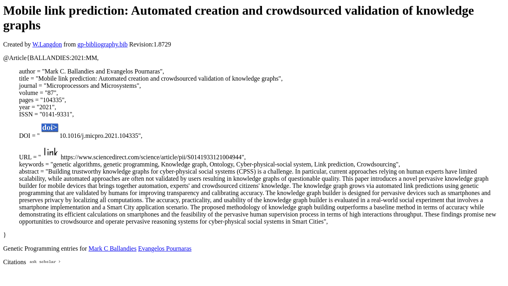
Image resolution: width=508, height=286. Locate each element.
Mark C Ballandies (113, 248)
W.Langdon (47, 44)
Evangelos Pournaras (165, 248)
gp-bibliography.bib (102, 44)
